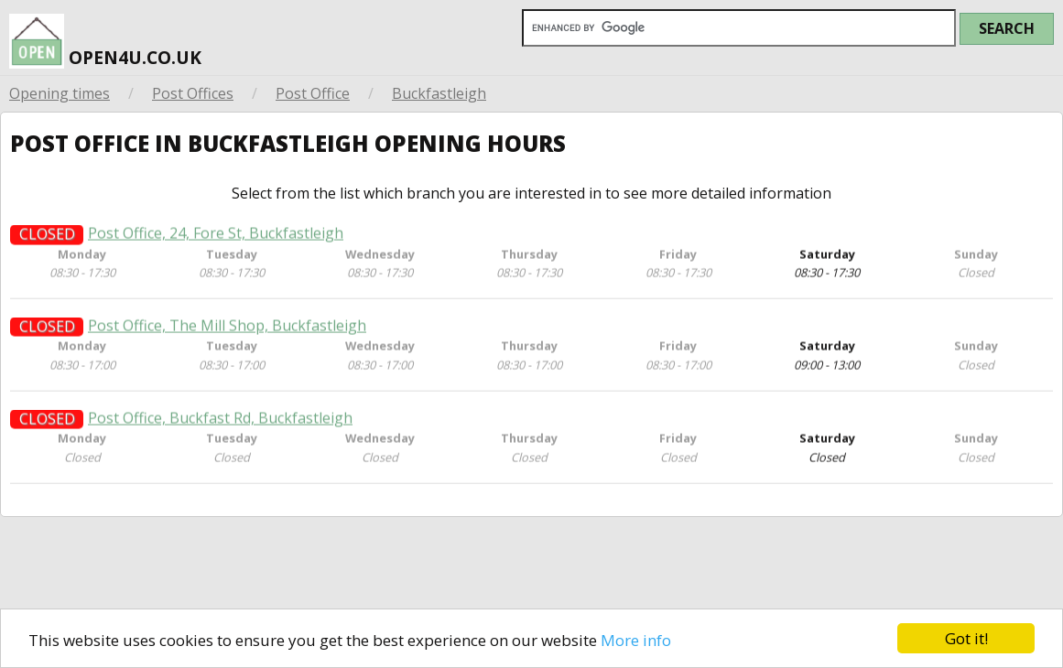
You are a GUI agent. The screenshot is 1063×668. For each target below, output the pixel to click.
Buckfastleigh (439, 93)
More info (636, 644)
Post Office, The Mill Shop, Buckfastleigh (227, 348)
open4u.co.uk (105, 40)
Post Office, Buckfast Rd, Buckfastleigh (220, 440)
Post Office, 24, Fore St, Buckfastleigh (215, 255)
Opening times (59, 93)
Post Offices (192, 93)
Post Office (313, 93)
